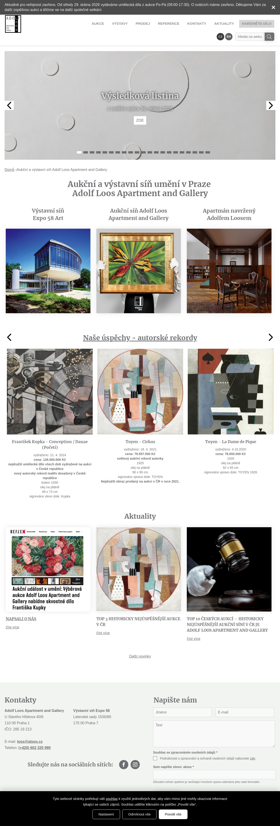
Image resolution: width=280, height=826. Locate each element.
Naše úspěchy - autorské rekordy (140, 325)
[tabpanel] (140, 93)
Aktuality (169, 23)
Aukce (54, 23)
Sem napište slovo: (173, 755)
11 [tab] (143, 140)
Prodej (95, 23)
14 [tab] (162, 140)
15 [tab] (169, 140)
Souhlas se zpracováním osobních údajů (185, 740)
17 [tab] (182, 140)
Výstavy (74, 23)
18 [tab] (188, 140)
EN (229, 23)
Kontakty (144, 23)
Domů (9, 157)
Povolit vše (173, 814)
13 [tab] (156, 140)
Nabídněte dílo (199, 23)
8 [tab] (124, 140)
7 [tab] (117, 140)
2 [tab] (85, 140)
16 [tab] (175, 140)
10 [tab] (137, 140)
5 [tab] (105, 140)
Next (270, 93)
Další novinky (140, 644)
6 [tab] (111, 140)
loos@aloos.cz (30, 729)
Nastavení (106, 814)
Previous (9, 93)
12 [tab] (150, 140)
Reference (119, 23)
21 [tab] (207, 140)
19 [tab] (195, 140)
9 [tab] (130, 140)
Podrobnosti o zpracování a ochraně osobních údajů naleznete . (208, 746)
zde (252, 746)
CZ (221, 23)
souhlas (112, 799)
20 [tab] (201, 140)
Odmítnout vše (139, 814)
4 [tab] (98, 140)
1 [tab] (79, 140)
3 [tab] (92, 140)
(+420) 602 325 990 (34, 736)
